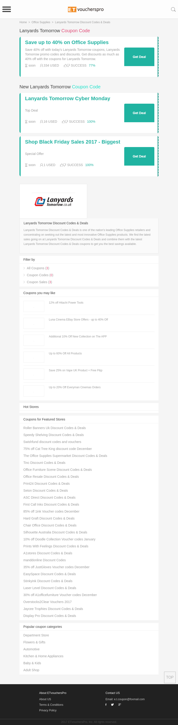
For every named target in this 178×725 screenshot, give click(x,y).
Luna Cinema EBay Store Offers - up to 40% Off (78, 319)
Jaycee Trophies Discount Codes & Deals (53, 609)
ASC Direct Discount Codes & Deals (49, 497)
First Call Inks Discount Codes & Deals (51, 504)
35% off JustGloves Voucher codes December (56, 567)
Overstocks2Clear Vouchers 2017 (47, 602)
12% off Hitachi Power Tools (66, 302)
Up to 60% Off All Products (65, 353)
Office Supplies (41, 22)
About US (45, 699)
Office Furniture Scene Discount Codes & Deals (57, 470)
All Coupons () (38, 268)
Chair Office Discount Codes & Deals (49, 525)
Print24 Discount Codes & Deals (46, 483)
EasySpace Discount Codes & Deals (49, 574)
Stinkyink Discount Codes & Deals (48, 581)
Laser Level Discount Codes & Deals (49, 588)
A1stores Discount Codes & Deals (47, 553)
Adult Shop (31, 670)
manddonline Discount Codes (44, 560)
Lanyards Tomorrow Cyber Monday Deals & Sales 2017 (67, 98)
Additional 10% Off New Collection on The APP (78, 336)
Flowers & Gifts (34, 642)
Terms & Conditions (51, 704)
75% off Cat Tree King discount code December (57, 449)
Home (23, 22)
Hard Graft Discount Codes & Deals (49, 518)
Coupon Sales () (39, 282)
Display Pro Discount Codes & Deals (49, 616)
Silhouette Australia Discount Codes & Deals (55, 532)
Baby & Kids (32, 663)
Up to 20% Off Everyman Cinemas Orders (75, 387)
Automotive (31, 649)
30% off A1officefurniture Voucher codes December (60, 595)
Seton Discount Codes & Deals (45, 490)
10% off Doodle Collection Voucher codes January (59, 539)
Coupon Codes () (40, 275)
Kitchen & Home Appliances (43, 656)
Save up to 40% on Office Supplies (67, 42)
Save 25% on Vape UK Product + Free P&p (75, 370)
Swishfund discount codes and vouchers (52, 442)
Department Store (36, 635)
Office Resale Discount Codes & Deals (51, 476)
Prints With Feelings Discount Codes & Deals (55, 546)
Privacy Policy (48, 710)
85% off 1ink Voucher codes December (51, 511)
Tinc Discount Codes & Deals (44, 463)
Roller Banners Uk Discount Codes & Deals (54, 428)
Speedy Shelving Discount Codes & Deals (53, 435)
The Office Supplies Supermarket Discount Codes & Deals (65, 456)
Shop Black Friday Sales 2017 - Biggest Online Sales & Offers (72, 141)
